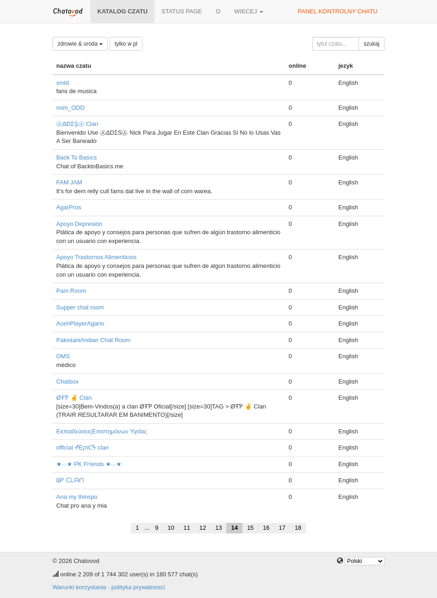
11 (186, 527)
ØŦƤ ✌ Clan (74, 397)
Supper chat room (80, 307)
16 (266, 527)
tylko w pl (126, 44)
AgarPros (68, 207)
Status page (181, 11)
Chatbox (67, 381)
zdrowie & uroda (80, 44)
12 (202, 527)
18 (298, 527)
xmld (62, 82)
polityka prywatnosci (138, 587)
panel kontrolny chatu (338, 11)
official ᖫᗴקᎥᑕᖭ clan (82, 447)
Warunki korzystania (79, 587)
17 (282, 527)
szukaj (371, 44)
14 (234, 527)
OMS (63, 356)
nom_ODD (70, 107)
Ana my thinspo (77, 496)
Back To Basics (76, 157)
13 (218, 527)
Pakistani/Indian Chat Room (93, 340)
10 (171, 527)
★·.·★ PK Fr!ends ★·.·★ (89, 464)
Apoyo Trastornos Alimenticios (96, 257)
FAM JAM (69, 182)
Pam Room (71, 290)
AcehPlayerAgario (80, 323)
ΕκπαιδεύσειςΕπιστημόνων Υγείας (101, 431)
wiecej (248, 11)
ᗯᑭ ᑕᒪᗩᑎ (70, 480)
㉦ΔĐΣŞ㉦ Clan (77, 123)
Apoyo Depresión (79, 223)
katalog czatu (122, 11)
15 (250, 527)
